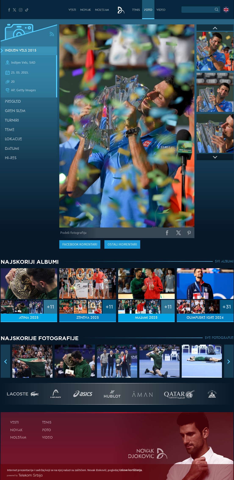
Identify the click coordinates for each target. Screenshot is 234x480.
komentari (79, 244)
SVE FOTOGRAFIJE (219, 338)
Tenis (136, 10)
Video (160, 10)
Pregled (13, 102)
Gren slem (15, 111)
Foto (148, 10)
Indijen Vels (19, 62)
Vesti (72, 10)
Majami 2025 (146, 318)
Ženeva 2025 (87, 318)
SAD (32, 62)
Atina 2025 (29, 318)
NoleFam (102, 10)
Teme (9, 130)
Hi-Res (11, 158)
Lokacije (13, 139)
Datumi (12, 149)
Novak (85, 10)
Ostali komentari (122, 244)
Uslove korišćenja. (130, 470)
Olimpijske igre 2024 (205, 318)
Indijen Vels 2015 (20, 50)
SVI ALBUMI (224, 261)
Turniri (12, 121)
